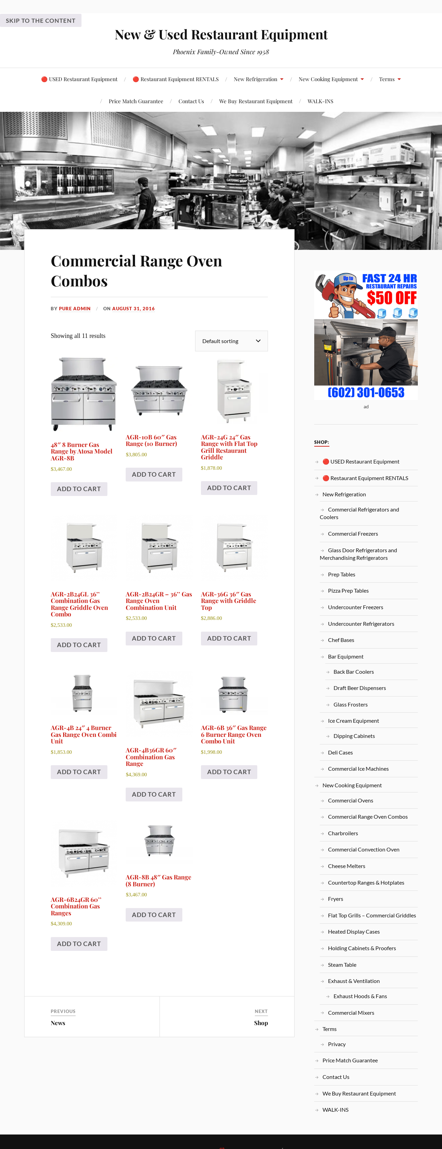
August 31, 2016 (133, 308)
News (58, 1022)
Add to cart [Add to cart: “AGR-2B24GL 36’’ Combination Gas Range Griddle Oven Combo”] (79, 645)
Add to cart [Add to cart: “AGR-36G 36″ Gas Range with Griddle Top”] (229, 638)
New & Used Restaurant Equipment (221, 34)
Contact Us (191, 101)
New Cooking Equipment (328, 78)
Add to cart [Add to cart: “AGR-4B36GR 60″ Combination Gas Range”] (154, 794)
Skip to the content (41, 20)
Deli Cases (340, 752)
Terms (387, 78)
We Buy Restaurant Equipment (255, 101)
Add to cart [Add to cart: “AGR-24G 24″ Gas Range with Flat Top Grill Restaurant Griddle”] (229, 487)
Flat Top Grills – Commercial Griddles (372, 915)
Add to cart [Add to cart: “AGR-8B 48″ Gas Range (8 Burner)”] (154, 914)
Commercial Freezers (353, 533)
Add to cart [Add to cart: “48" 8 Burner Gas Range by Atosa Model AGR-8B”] (79, 489)
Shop (261, 1022)
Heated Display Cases (354, 931)
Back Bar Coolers (354, 671)
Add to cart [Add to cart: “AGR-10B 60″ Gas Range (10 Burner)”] (154, 474)
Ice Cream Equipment (353, 720)
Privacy (337, 1044)
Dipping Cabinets (354, 735)
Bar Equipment (346, 656)
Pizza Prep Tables (348, 590)
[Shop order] (231, 340)
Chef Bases (341, 639)
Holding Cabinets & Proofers (362, 948)
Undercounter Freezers (355, 607)
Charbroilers (343, 833)
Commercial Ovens (350, 800)
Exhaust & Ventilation (354, 980)
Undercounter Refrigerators (361, 623)
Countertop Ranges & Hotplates (366, 882)
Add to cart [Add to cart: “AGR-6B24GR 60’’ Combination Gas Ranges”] (79, 943)
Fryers (335, 898)
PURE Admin (75, 308)
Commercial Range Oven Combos (137, 270)
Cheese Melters (346, 866)
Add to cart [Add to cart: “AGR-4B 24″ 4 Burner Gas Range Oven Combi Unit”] (79, 772)
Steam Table (342, 964)
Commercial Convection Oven (364, 849)
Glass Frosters (351, 704)
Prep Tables (341, 574)
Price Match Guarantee (136, 101)
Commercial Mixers (351, 1012)
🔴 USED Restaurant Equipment (79, 78)
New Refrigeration (255, 78)
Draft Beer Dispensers (360, 687)
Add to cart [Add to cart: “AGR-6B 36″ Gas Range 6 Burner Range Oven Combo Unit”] (229, 772)
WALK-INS (320, 101)
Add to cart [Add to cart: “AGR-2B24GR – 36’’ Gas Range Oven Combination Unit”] (154, 638)
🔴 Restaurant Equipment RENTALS (176, 78)
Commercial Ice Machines (358, 768)
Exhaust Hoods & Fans (360, 996)
